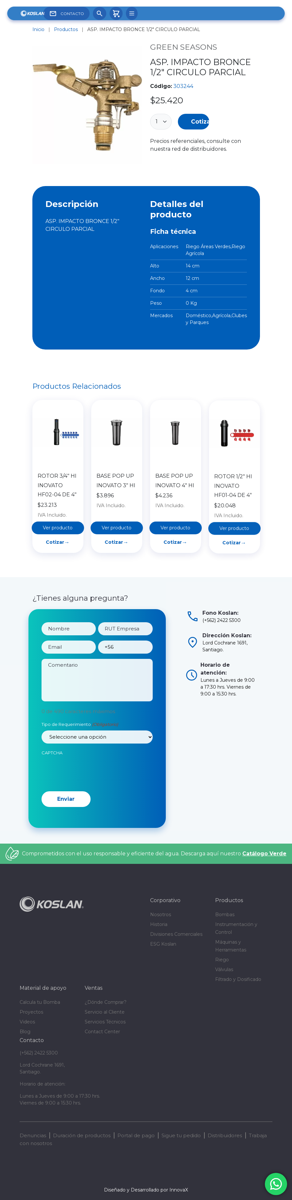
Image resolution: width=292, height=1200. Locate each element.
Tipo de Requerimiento (80, 748)
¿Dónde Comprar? (106, 1002)
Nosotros (160, 914)
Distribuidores (225, 1135)
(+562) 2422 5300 (39, 1053)
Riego (222, 960)
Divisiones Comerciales (176, 934)
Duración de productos (82, 1135)
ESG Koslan (163, 944)
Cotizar (200, 121)
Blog (25, 1032)
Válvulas (224, 969)
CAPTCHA (52, 776)
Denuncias (33, 1135)
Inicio (38, 29)
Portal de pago (136, 1135)
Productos (66, 29)
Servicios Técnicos (105, 1022)
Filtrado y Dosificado (238, 979)
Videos (27, 1022)
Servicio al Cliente (105, 1012)
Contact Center (102, 1032)
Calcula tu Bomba (40, 1002)
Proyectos (31, 1012)
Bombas (224, 914)
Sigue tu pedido (181, 1135)
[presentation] (91, 795)
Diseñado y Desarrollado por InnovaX (146, 1190)
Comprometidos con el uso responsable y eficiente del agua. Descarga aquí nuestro (154, 853)
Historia (158, 924)
